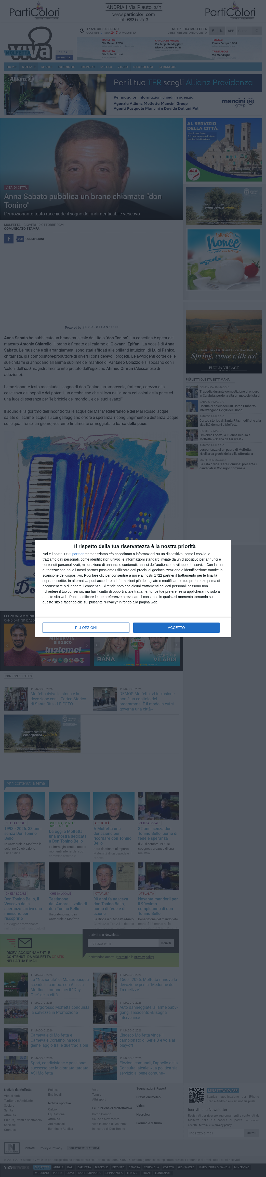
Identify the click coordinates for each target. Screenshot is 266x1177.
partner (78, 554)
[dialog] (133, 588)
